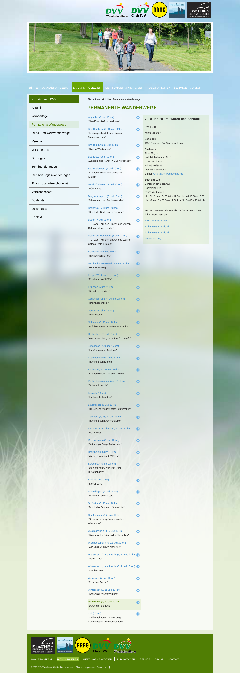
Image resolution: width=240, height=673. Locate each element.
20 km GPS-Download (157, 232)
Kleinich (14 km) (97, 393)
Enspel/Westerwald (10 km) (103, 275)
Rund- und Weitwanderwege (51, 133)
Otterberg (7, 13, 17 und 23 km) (105, 416)
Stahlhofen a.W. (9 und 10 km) (104, 515)
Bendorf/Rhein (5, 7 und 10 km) (105, 184)
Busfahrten (39, 200)
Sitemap (79, 667)
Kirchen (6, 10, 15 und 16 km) (104, 369)
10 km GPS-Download (157, 226)
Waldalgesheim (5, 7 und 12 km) (105, 530)
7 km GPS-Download (156, 220)
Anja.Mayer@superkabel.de (168, 173)
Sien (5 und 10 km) (98, 479)
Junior (195, 87)
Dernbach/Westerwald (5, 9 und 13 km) (109, 263)
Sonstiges (38, 158)
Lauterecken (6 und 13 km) (102, 404)
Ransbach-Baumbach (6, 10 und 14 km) (109, 428)
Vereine (37, 141)
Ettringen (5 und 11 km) (100, 287)
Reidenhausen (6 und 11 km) (103, 440)
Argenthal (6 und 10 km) (101, 117)
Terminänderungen (44, 166)
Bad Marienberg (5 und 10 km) (104, 168)
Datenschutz (103, 667)
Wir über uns (40, 149)
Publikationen (158, 87)
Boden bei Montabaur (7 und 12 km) (107, 235)
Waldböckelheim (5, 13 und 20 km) (107, 542)
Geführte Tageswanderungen (51, 175)
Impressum (90, 667)
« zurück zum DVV (44, 99)
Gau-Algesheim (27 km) (101, 310)
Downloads (39, 208)
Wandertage (40, 116)
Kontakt (37, 217)
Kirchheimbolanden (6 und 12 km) (106, 381)
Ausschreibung (153, 238)
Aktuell (36, 107)
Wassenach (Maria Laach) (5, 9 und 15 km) (111, 566)
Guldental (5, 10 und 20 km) (103, 322)
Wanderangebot (56, 87)
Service (180, 87)
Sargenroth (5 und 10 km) (102, 463)
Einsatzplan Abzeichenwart (50, 183)
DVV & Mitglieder (87, 87)
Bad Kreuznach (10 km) (101, 156)
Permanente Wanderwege (49, 124)
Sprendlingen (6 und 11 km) (103, 491)
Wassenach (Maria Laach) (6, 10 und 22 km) (112, 554)
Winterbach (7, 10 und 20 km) (104, 601)
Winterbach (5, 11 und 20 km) (104, 589)
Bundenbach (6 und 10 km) (102, 251)
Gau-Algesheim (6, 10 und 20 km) (106, 298)
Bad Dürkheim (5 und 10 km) (103, 145)
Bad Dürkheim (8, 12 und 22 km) (105, 129)
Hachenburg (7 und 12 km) (102, 334)
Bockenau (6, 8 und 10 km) (103, 208)
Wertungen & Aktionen (123, 87)
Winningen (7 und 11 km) (101, 578)
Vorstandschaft (41, 191)
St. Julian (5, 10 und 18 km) (103, 503)
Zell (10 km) (94, 613)
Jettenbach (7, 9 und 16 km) (103, 345)
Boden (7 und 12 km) (99, 219)
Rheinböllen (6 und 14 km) (102, 452)
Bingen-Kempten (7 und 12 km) (105, 196)
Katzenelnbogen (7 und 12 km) (104, 357)
